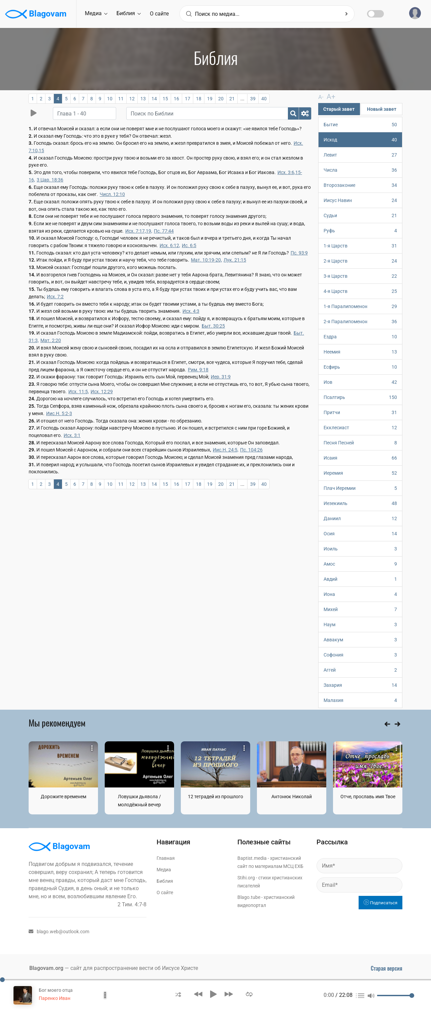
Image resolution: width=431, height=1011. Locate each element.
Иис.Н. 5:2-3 (59, 413)
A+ (328, 96)
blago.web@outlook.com (59, 931)
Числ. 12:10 (112, 194)
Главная (166, 858)
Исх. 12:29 (102, 391)
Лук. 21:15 (235, 260)
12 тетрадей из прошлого (215, 796)
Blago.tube (248, 897)
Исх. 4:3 (191, 311)
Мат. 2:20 (50, 340)
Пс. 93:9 (299, 253)
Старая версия (386, 968)
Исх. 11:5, (78, 391)
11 (121, 98)
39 (253, 98)
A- (320, 97)
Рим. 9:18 (198, 369)
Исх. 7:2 (55, 296)
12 (132, 98)
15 (165, 98)
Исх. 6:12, (170, 245)
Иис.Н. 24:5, (225, 449)
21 (232, 98)
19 (209, 98)
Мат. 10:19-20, (206, 260)
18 (198, 98)
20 (221, 98)
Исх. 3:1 (72, 435)
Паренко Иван (54, 998)
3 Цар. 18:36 (50, 179)
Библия (129, 13)
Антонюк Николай (291, 796)
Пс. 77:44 (164, 231)
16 (176, 98)
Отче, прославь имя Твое (367, 796)
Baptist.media (252, 858)
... (242, 98)
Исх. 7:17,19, (138, 231)
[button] (178, 994)
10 (109, 98)
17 (187, 98)
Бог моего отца (56, 990)
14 (154, 98)
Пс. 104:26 (251, 449)
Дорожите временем (63, 796)
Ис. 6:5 (189, 245)
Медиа (96, 13)
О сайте (159, 13)
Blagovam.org (46, 968)
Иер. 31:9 (221, 376)
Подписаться (380, 902)
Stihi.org (246, 877)
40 (264, 98)
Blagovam (36, 14)
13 (143, 98)
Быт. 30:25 (213, 326)
